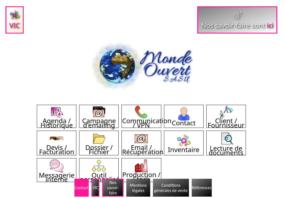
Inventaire (183, 147)
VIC (95, 187)
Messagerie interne (56, 175)
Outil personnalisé (100, 175)
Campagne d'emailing (99, 120)
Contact (184, 120)
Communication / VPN (146, 120)
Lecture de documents (226, 148)
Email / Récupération (142, 147)
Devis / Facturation (56, 147)
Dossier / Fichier (99, 147)
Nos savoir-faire (113, 188)
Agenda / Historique (56, 120)
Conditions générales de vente (171, 188)
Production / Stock (141, 174)
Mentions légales (138, 188)
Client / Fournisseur (226, 120)
